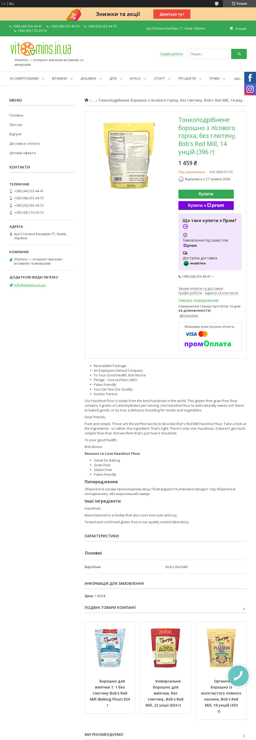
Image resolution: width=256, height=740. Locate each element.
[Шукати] (239, 54)
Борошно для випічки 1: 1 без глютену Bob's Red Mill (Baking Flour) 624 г (110, 693)
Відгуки (15, 134)
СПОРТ (159, 78)
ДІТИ (113, 78)
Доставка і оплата (24, 143)
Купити (206, 194)
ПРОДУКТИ (187, 78)
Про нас (15, 124)
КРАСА (135, 78)
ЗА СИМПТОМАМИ (24, 78)
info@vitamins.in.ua (29, 285)
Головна (16, 115)
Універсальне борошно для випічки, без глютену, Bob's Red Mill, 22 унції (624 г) (165, 693)
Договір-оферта (22, 152)
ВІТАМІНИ (59, 78)
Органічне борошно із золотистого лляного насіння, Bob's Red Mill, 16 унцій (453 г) (221, 696)
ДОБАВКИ (88, 78)
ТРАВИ (214, 78)
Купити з (206, 205)
